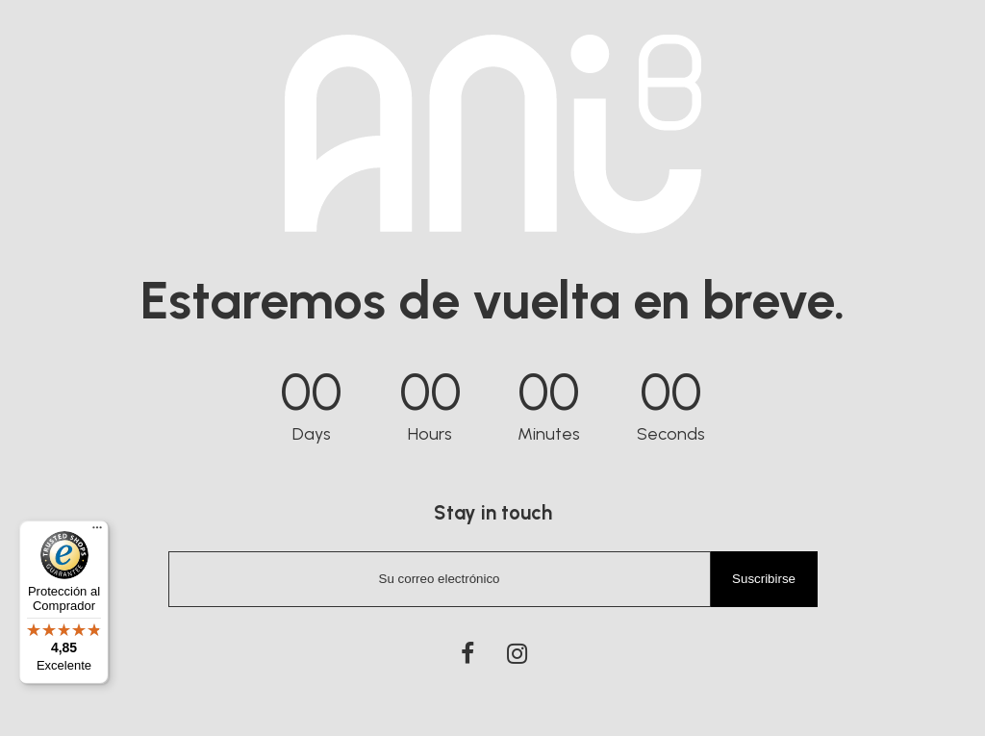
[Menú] (97, 532)
